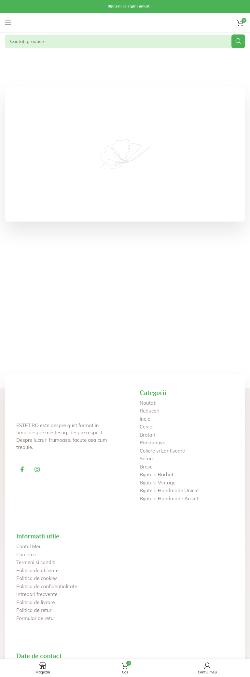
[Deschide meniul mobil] (8, 22)
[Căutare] (125, 41)
